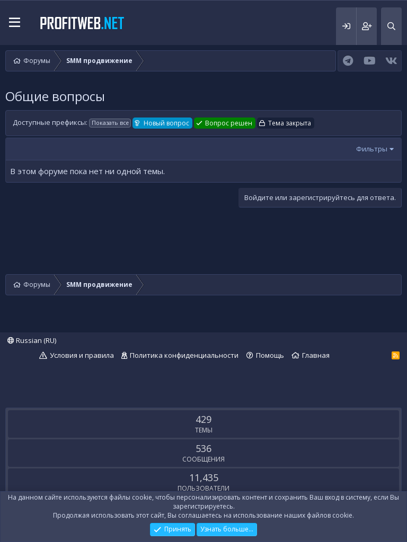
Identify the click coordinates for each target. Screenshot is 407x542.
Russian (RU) (31, 340)
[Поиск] (391, 26)
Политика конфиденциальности (184, 355)
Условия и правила (82, 355)
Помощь (270, 355)
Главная (316, 355)
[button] (14, 23)
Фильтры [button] (371, 148)
